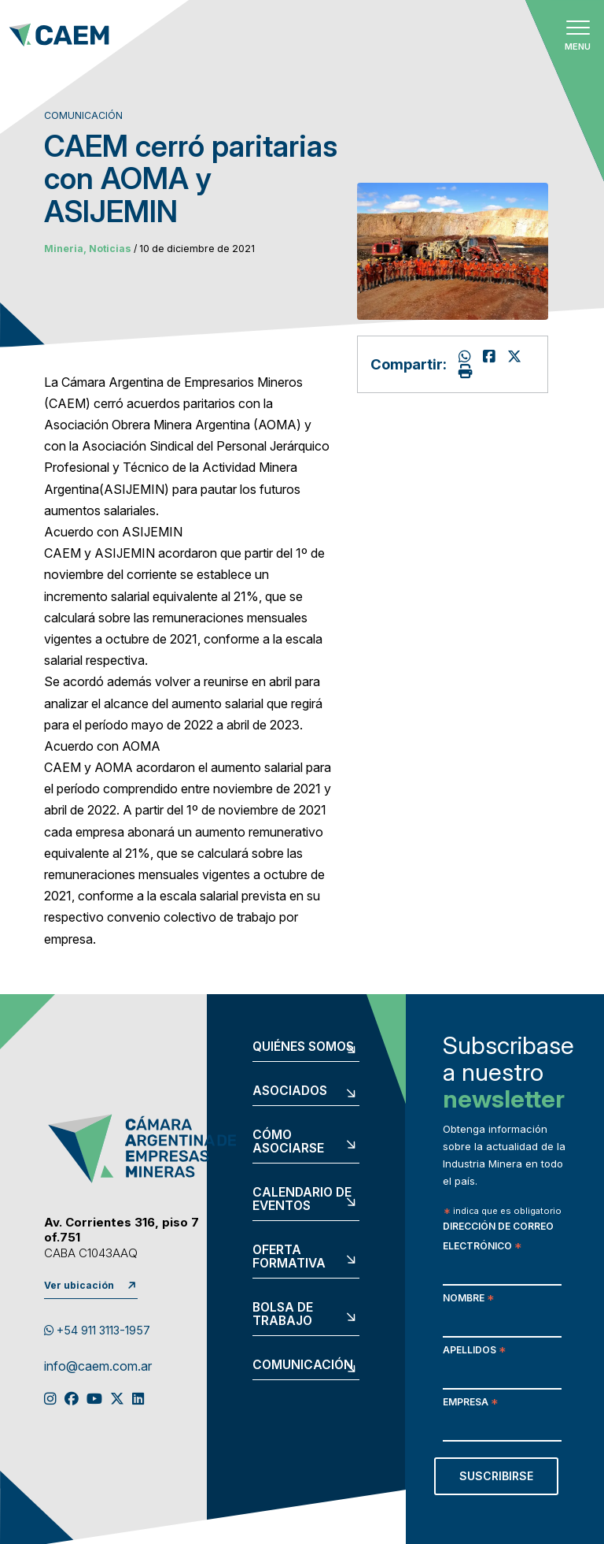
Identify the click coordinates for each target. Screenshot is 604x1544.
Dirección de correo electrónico (498, 1237)
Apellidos (474, 1351)
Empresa (470, 1403)
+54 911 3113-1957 (97, 1330)
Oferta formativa (289, 1257)
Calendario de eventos (302, 1199)
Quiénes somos (303, 1047)
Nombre (468, 1299)
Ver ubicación (79, 1285)
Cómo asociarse (288, 1142)
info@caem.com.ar (98, 1367)
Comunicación (302, 1365)
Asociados (289, 1091)
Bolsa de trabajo (282, 1314)
